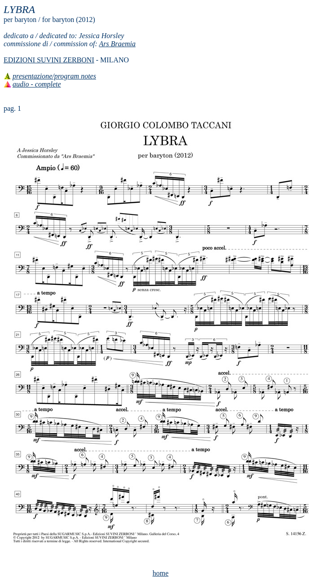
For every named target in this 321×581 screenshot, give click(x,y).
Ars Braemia (117, 44)
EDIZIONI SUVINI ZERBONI (49, 60)
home (161, 573)
